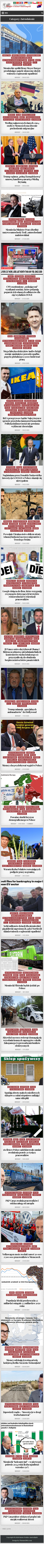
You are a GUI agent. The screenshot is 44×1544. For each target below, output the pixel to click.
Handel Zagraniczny (27, 168)
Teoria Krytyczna (16, 412)
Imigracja (11, 115)
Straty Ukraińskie (11, 528)
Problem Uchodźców (33, 117)
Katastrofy (8, 636)
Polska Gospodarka (29, 467)
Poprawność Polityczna (32, 221)
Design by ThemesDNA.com (22, 1540)
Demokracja (9, 403)
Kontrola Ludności (28, 115)
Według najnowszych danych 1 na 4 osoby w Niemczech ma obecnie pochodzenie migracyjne (22, 125)
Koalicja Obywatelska (15, 755)
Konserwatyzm (30, 276)
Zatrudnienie (17, 65)
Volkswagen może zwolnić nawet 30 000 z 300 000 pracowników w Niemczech (22, 1256)
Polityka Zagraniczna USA (13, 171)
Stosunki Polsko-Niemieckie (17, 762)
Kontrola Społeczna (10, 279)
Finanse (10, 276)
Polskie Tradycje (32, 408)
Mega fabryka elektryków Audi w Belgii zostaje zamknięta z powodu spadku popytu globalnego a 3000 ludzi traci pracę (22, 355)
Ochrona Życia (29, 526)
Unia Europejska (15, 923)
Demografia (7, 521)
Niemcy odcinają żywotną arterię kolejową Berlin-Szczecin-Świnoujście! (22, 1361)
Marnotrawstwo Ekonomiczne (22, 58)
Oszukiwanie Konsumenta (13, 343)
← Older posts (5, 1529)
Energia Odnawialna (18, 55)
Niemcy (38, 60)
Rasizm (36, 639)
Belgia (10, 336)
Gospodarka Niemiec (33, 55)
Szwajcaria (27, 62)
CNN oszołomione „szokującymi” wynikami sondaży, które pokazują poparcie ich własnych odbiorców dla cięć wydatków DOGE (22, 290)
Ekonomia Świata (21, 166)
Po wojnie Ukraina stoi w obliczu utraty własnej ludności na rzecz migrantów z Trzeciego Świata (22, 537)
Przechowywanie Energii (30, 920)
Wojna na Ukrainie (17, 531)
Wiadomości (10, 173)
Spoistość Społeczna (23, 119)
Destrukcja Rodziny (19, 521)
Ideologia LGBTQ (20, 403)
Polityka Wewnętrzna (14, 281)
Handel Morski (14, 168)
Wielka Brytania (21, 173)
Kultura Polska (25, 1029)
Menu (6, 13)
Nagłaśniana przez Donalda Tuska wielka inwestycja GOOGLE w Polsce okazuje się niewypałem (22, 478)
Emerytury (20, 807)
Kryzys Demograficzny (10, 117)
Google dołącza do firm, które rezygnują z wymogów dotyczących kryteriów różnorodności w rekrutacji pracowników (22, 595)
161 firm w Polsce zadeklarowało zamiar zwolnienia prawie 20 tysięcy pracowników (22, 1152)
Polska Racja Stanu (18, 408)
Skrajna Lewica (26, 224)
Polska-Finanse (10, 1142)
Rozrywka (34, 701)
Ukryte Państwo (24, 643)
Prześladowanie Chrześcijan (27, 410)
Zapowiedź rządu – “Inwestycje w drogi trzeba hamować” (22, 1413)
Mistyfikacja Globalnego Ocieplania (14, 60)
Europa (5, 524)
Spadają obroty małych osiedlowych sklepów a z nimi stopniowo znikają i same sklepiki (22, 1095)
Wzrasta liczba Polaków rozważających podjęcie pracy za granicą (22, 870)
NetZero (31, 60)
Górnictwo (30, 753)
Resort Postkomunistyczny (12, 866)
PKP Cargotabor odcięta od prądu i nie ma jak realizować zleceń (22, 1518)
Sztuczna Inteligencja (11, 472)
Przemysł (37, 757)
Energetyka (6, 55)
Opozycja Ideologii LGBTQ (30, 405)
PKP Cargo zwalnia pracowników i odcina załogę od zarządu (22, 1202)
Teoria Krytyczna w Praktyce (27, 641)
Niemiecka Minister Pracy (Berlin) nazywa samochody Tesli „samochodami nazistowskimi (22, 232)
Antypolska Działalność (15, 401)
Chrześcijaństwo (30, 401)
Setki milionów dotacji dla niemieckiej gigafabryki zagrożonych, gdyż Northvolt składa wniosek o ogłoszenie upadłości (22, 928)
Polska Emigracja (29, 861)
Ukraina (35, 528)
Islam (18, 115)
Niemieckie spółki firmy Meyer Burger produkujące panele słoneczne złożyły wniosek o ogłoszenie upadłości (22, 71)
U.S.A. (35, 62)
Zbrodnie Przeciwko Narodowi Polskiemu (22, 415)
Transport (27, 346)
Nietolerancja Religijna (12, 405)
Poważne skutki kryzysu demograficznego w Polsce (22, 818)
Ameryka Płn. (10, 166)
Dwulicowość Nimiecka (16, 219)
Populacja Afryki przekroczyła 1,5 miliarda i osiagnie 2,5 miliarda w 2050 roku (22, 1303)
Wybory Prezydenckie (29, 704)
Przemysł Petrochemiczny (27, 760)
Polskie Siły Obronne (11, 1354)
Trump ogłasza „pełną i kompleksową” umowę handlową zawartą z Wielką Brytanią (22, 179)
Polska (7, 408)
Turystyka (23, 1034)
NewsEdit (17, 77)
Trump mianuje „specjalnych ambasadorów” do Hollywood (22, 711)
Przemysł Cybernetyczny (29, 470)
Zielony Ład (27, 65)
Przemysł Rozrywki (23, 701)
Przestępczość (9, 119)
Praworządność (11, 410)
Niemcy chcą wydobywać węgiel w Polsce (22, 765)
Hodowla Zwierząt (12, 1029)
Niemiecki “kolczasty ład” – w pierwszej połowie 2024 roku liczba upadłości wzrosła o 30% (22, 1464)
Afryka (12, 1292)
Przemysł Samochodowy (11, 224)
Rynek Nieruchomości (29, 811)
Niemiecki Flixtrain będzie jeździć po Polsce (22, 987)
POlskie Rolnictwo (29, 1032)
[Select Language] (21, 5)
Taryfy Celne (28, 171)
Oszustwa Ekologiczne (14, 62)
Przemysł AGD (12, 760)
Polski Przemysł (29, 863)
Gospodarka (33, 166)
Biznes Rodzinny (13, 1087)
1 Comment (30, 823)
